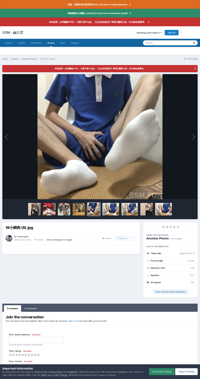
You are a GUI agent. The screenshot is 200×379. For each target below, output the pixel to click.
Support (75, 43)
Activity (21, 43)
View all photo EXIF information (170, 292)
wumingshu (23, 236)
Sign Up (171, 32)
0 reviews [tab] (12, 308)
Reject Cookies (186, 371)
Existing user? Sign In (149, 32)
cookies (122, 372)
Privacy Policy (55, 372)
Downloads (36, 43)
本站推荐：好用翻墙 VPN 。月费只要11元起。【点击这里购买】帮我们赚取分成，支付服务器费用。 (97, 22)
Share (106, 238)
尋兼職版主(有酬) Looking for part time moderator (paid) (98, 13)
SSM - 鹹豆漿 (12, 32)
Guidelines (73, 372)
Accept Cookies (161, 371)
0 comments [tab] (30, 308)
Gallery (51, 44)
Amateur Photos (157, 238)
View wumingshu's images (59, 239)
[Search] (158, 42)
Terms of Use (40, 372)
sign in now (74, 321)
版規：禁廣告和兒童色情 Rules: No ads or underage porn (97, 4)
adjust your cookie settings (54, 375)
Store (62, 43)
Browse (8, 43)
